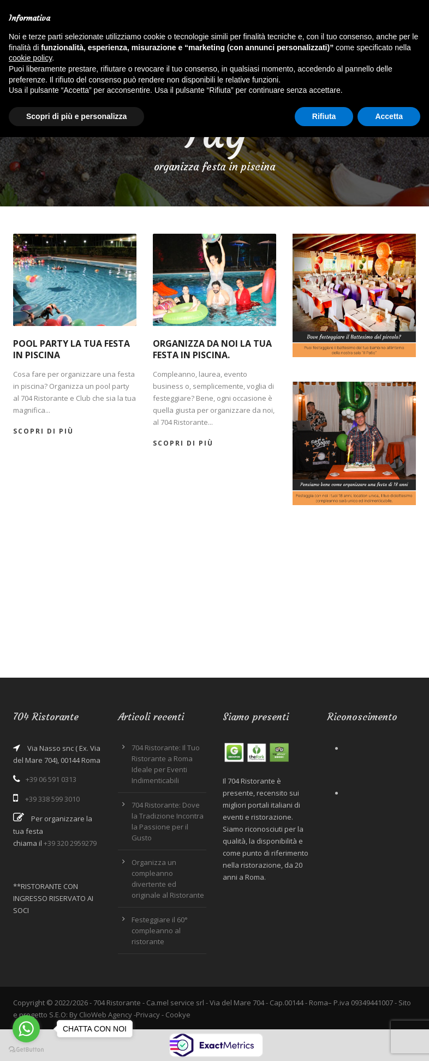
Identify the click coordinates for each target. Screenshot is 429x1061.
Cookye (177, 1014)
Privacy (148, 1014)
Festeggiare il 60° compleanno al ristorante (160, 930)
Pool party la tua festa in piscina (71, 349)
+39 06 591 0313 (51, 779)
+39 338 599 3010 (52, 799)
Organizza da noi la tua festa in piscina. (212, 349)
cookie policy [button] (30, 58)
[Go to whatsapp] (26, 1028)
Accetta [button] (389, 116)
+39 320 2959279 (70, 843)
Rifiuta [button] (324, 116)
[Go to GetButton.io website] (26, 1049)
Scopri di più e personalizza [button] (76, 116)
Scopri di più (43, 431)
